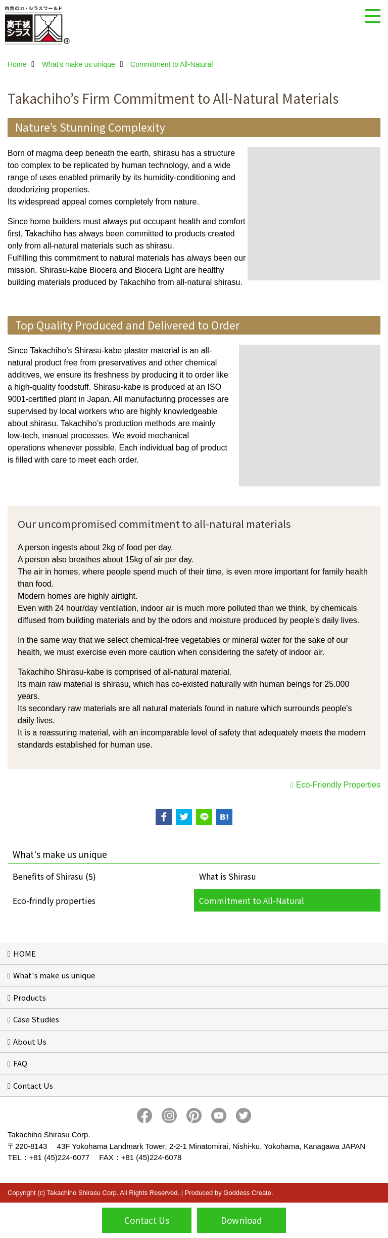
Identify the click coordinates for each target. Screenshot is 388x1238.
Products (29, 997)
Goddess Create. (248, 1192)
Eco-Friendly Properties (338, 784)
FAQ (20, 1063)
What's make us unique (54, 975)
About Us (29, 1041)
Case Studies (36, 1019)
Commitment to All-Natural (251, 900)
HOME (24, 953)
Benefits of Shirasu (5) (54, 876)
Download (241, 1220)
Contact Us (33, 1085)
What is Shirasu (227, 876)
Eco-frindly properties (54, 900)
